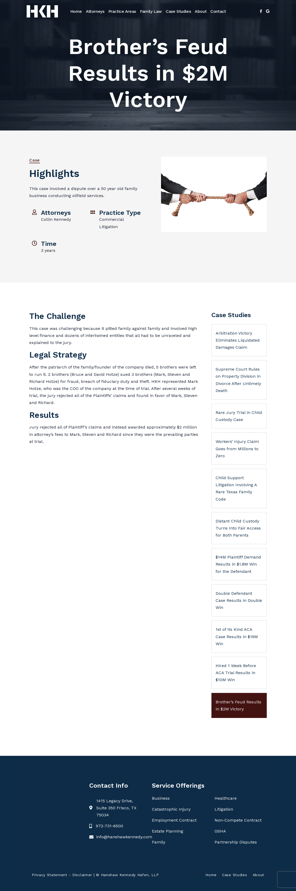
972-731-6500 (109, 825)
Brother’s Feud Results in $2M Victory (238, 705)
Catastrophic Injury (171, 809)
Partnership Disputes (236, 842)
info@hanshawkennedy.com (124, 836)
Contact (218, 11)
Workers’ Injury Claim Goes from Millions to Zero (237, 448)
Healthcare (226, 798)
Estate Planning (167, 831)
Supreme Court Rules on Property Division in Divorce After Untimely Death (238, 380)
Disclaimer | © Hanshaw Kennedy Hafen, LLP (115, 875)
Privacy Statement (49, 875)
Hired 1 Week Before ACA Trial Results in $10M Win (236, 672)
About (200, 11)
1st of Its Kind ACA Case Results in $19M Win (237, 636)
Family (158, 842)
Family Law (151, 11)
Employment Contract (174, 820)
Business (161, 798)
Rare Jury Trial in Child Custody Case (239, 416)
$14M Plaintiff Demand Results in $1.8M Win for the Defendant (238, 564)
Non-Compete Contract (238, 820)
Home (76, 11)
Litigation (224, 809)
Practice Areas (122, 11)
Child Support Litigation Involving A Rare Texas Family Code (236, 488)
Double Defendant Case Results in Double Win (239, 600)
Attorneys (95, 11)
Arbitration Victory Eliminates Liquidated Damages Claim (238, 340)
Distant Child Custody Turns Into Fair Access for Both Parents (238, 528)
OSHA (220, 831)
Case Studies (178, 11)
